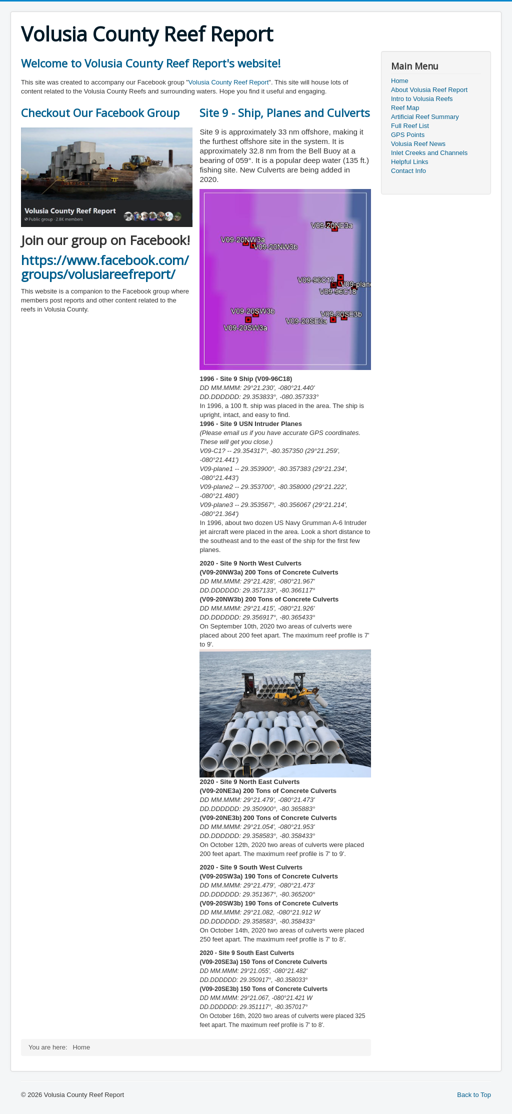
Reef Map (405, 108)
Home (399, 80)
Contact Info (408, 170)
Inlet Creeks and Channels (429, 152)
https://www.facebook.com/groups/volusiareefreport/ (105, 267)
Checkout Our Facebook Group (100, 112)
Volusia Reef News (418, 144)
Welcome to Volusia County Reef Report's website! (150, 63)
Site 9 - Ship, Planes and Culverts (285, 112)
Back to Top (474, 1094)
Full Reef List (410, 126)
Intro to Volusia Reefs (422, 98)
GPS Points (407, 134)
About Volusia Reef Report (429, 90)
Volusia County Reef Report (228, 82)
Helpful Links (409, 162)
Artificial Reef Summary (425, 116)
